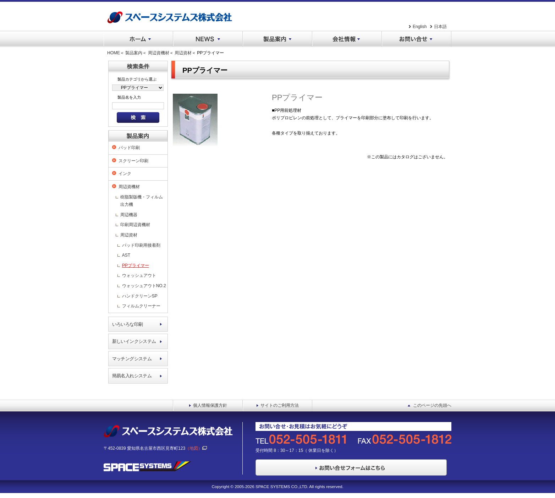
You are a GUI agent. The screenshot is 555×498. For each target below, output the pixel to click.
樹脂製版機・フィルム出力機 (141, 201)
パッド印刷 (129, 147)
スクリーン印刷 (133, 160)
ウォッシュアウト (139, 275)
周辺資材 (183, 52)
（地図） (196, 448)
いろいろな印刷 (127, 324)
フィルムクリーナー (141, 305)
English (420, 26)
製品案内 (277, 39)
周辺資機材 (158, 52)
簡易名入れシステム (132, 375)
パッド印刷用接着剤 (141, 245)
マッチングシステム (132, 358)
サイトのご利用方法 (279, 405)
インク (125, 173)
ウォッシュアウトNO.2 (144, 285)
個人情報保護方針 (210, 405)
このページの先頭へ (432, 405)
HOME (113, 52)
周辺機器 (128, 214)
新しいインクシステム (134, 341)
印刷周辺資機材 (135, 224)
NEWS (208, 39)
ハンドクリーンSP (140, 296)
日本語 (440, 26)
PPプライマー (135, 265)
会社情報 (347, 39)
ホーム (138, 39)
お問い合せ (416, 39)
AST (126, 255)
